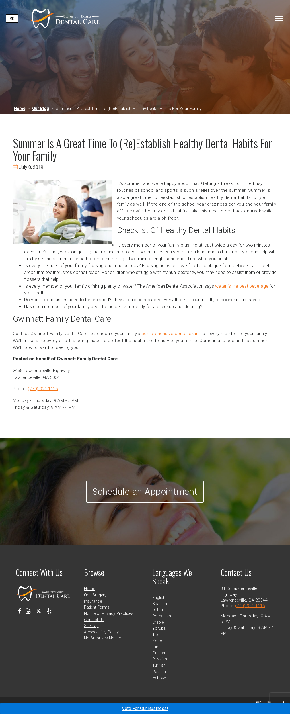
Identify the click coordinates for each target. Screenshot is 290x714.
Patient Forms (97, 607)
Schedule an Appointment (145, 491)
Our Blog (40, 108)
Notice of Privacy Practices (108, 613)
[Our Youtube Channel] (28, 611)
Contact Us (94, 619)
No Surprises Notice (102, 638)
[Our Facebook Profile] (19, 611)
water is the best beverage (241, 286)
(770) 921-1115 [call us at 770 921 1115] (43, 388)
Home (19, 108)
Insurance (93, 601)
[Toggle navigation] (279, 18)
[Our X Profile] (38, 611)
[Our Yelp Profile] (49, 611)
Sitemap (91, 625)
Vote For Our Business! (145, 708)
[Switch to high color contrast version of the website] (12, 18)
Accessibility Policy (101, 632)
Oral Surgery (95, 595)
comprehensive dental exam (170, 333)
